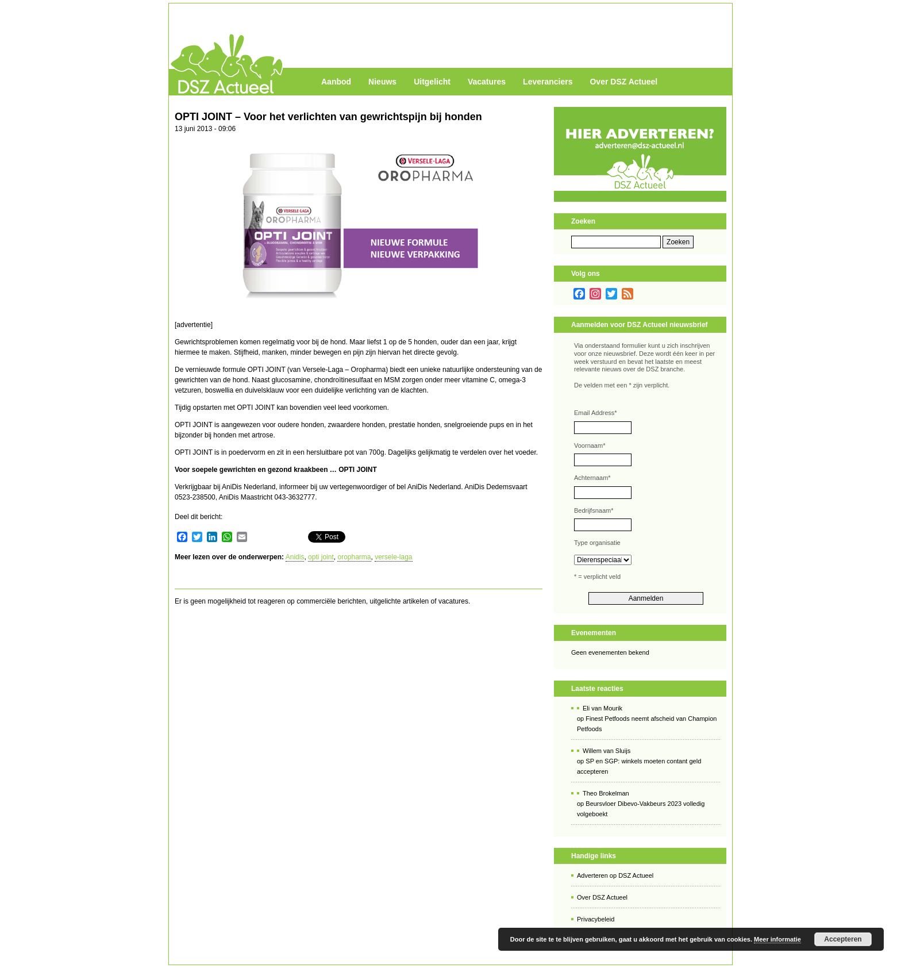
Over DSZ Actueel (623, 81)
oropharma (354, 557)
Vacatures (487, 81)
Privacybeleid (595, 919)
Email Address (595, 412)
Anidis (295, 557)
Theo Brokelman (606, 793)
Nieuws (382, 81)
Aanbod (336, 81)
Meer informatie (777, 939)
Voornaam (589, 445)
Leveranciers (547, 81)
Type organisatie (597, 542)
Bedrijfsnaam (593, 510)
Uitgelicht (432, 81)
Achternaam (592, 477)
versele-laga (393, 557)
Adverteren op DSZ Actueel (615, 875)
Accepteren (842, 939)
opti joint (321, 557)
